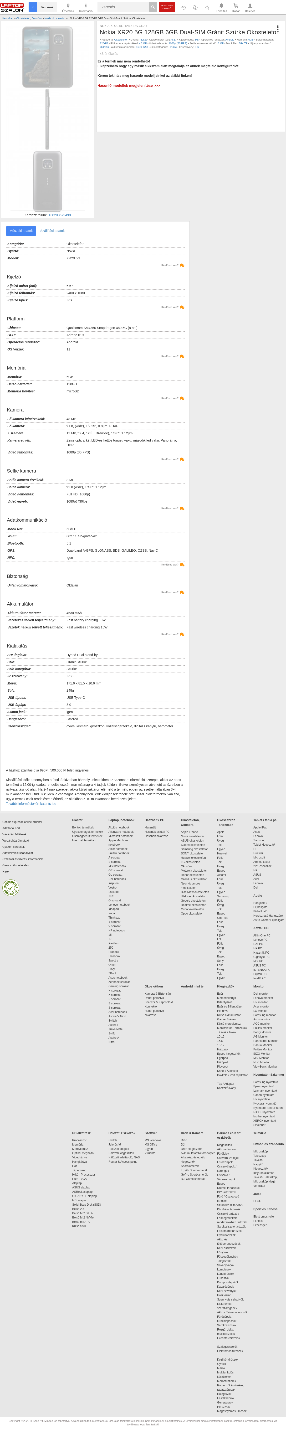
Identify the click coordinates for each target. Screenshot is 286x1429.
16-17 (221, 1045)
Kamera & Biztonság (158, 993)
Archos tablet (261, 862)
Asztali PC (261, 928)
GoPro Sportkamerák (194, 1174)
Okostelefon (121, 39)
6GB (251, 39)
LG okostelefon (190, 862)
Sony (220, 960)
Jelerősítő (114, 1144)
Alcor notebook (118, 849)
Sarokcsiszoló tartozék (231, 1226)
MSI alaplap (79, 1200)
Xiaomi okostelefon (193, 845)
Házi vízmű (224, 1295)
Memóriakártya (226, 998)
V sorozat (114, 926)
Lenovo (258, 836)
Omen (112, 964)
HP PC (257, 948)
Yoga (111, 913)
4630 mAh (142, 47)
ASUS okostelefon (192, 840)
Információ (85, 7)
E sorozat (114, 862)
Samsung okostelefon (194, 849)
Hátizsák (222, 1049)
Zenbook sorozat (119, 982)
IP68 (197, 47)
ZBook (112, 973)
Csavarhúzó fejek (230, 1158)
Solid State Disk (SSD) (86, 1204)
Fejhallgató (260, 907)
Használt (150, 827)
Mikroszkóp (260, 1151)
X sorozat (114, 995)
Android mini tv (192, 986)
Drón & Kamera (192, 1133)
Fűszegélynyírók (228, 1256)
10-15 (221, 1036)
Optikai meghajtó (83, 1153)
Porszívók (223, 1406)
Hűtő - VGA (79, 1179)
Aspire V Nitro (118, 1016)
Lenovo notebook (119, 904)
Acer (256, 879)
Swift (111, 1033)
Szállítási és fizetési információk (22, 859)
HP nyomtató (261, 1099)
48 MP (143, 43)
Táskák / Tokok (226, 1032)
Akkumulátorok (229, 1149)
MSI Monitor (261, 1058)
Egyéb (221, 849)
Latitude (113, 892)
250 (110, 947)
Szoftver (151, 1133)
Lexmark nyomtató (265, 1090)
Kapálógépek (225, 1286)
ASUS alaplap (82, 1187)
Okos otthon (154, 986)
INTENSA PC (261, 970)
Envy (111, 969)
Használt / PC (154, 820)
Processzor (79, 1140)
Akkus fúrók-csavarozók (232, 1312)
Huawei (222, 853)
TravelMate (116, 1029)
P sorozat (114, 999)
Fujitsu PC (259, 974)
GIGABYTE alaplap (85, 1196)
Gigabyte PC (261, 957)
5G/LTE (243, 43)
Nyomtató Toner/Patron (268, 1108)
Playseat (222, 1066)
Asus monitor (261, 1019)
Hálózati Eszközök (121, 1133)
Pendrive (222, 1011)
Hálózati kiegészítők (121, 1153)
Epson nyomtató (263, 1086)
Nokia (143, 39)
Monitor (259, 986)
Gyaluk (227, 1364)
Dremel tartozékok (231, 1188)
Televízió (259, 1133)
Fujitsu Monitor (262, 1049)
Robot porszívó (154, 998)
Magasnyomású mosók (231, 1411)
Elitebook (114, 956)
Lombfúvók (224, 1269)
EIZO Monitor (261, 1053)
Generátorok (225, 1402)
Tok (219, 845)
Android (229, 39)
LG (219, 939)
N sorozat (114, 990)
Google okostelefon (193, 900)
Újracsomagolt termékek (87, 831)
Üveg (220, 840)
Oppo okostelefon (192, 913)
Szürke (173, 47)
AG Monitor (260, 1036)
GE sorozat (116, 870)
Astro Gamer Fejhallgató (268, 920)
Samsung (223, 896)
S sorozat (114, 1007)
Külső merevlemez (229, 1023)
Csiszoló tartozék (228, 1213)
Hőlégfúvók (224, 1394)
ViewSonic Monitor (265, 1066)
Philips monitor (262, 1028)
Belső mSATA (81, 1221)
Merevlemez (80, 1149)
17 (110, 939)
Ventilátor (259, 1185)
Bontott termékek (83, 827)
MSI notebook (117, 866)
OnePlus (222, 918)
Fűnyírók (222, 1252)
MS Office (151, 1144)
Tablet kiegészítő (264, 844)
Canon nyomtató (263, 1095)
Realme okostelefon (193, 905)
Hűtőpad (222, 1062)
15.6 (220, 1041)
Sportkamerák (190, 1166)
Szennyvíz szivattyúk (230, 1299)
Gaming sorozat (119, 986)
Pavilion (113, 943)
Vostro (112, 887)
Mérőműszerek (226, 1381)
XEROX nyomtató (264, 1120)
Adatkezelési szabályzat (17, 853)
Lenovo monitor (263, 998)
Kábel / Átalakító (228, 1071)
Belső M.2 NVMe (83, 1217)
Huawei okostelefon (193, 857)
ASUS (257, 874)
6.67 (173, 39)
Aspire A (113, 1037)
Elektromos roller (264, 1216)
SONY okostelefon (192, 853)
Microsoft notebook (120, 836)
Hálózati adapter (118, 1149)
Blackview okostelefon (195, 892)
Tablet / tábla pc (264, 820)
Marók (224, 1368)
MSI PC (258, 961)
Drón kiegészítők (191, 1149)
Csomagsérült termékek (87, 836)
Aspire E (113, 1025)
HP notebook (116, 930)
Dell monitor (261, 993)
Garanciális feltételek (15, 865)
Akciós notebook (118, 827)
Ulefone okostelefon (193, 896)
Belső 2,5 (78, 1209)
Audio (257, 895)
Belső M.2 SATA (82, 1213)
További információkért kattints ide (31, 804)
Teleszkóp (259, 1155)
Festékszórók (225, 1398)
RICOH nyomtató (264, 1112)
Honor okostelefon (192, 875)
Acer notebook (117, 1012)
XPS (111, 896)
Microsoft (259, 857)
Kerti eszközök (226, 1248)
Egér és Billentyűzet (229, 1006)
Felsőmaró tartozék (229, 1231)
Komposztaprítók (228, 1282)
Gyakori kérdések (13, 846)
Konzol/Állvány (226, 1088)
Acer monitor (261, 1006)
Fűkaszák (223, 1278)
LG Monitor (260, 1011)
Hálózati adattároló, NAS (124, 1157)
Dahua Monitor (262, 1045)
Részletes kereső (167, 7)
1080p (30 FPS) (178, 43)
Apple (221, 832)
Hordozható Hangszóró (268, 915)
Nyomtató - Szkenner (268, 1074)
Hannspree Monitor (265, 1041)
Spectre (113, 960)
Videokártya (79, 1157)
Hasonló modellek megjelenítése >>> (128, 85)
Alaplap (77, 1183)
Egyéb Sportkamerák (195, 1170)
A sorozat (114, 857)
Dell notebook (117, 879)
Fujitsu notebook (118, 853)
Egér (220, 993)
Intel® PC (259, 978)
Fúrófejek (225, 1153)
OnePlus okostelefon (194, 879)
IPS (196, 39)
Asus (256, 831)
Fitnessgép (260, 1225)
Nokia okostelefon (192, 836)
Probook (113, 952)
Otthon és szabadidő (268, 1144)
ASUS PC (259, 965)
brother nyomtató (264, 1116)
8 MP (221, 43)
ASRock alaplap (83, 1191)
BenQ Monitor (262, 1032)
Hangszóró (260, 903)
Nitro (111, 1042)
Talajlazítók (224, 1261)
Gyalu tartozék (226, 1235)
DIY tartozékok (226, 1192)
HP (255, 849)
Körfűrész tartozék (228, 1209)
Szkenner (259, 1125)
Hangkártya (79, 1161)
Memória (77, 1144)
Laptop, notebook (121, 820)
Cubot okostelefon (192, 909)
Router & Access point (122, 1161)
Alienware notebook (120, 831)
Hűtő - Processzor (83, 1174)
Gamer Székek (226, 1019)
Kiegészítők (225, 986)
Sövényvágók (228, 1265)
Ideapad (113, 909)
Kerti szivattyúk (226, 1291)
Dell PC (258, 944)
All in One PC (262, 935)
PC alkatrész (81, 1133)
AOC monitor (261, 1023)
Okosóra (186, 866)
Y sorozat (114, 922)
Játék (257, 1194)
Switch (112, 1020)
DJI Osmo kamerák (194, 1179)
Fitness (258, 1221)
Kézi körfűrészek (230, 1359)
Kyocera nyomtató (264, 1103)
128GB (104, 43)
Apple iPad (260, 827)
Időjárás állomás (263, 1173)
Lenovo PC (260, 939)
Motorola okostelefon (194, 870)
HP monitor (260, 1002)
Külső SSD (79, 1226)
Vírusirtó (150, 1153)
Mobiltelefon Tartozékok (232, 1028)
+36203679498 (59, 215)
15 (110, 934)
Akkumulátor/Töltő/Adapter (198, 1153)
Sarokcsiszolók (228, 1325)
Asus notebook (117, 977)
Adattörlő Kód (11, 828)
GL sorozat (115, 874)
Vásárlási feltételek (14, 834)
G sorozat (114, 900)
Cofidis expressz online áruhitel (22, 822)
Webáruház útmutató (15, 840)
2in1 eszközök (262, 866)
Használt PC (261, 952)
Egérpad (222, 1058)
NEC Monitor (261, 1062)
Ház (74, 1166)
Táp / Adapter (225, 1083)
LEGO (257, 1201)
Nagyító (258, 1164)
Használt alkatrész (156, 836)
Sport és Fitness (265, 1209)
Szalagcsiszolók (227, 1346)
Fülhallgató (260, 911)
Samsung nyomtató (265, 1082)
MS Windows (153, 1140)
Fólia (220, 836)
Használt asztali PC (157, 831)
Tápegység (79, 1170)
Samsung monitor (264, 1015)
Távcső (258, 1160)
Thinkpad (114, 917)
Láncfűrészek (228, 1273)
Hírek (5, 871)
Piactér (77, 820)
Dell (255, 887)
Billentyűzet (224, 1002)
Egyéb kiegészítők (228, 1053)
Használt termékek (84, 840)
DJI (183, 1144)
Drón (184, 1140)
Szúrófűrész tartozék (230, 1205)
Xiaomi (221, 875)
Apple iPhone (189, 832)
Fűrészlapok (227, 1162)
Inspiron (113, 883)
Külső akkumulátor (229, 1015)
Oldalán (104, 47)
